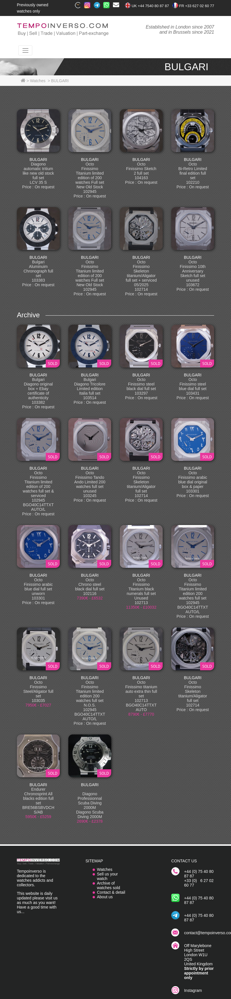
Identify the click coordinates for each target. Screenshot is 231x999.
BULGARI (38, 159)
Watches (104, 869)
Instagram (193, 990)
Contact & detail (111, 892)
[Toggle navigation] (25, 50)
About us (105, 897)
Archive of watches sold (108, 885)
